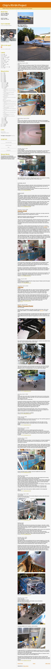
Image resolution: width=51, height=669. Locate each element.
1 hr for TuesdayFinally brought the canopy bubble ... (8, 93)
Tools (2, 63)
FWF (2, 58)
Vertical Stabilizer (4, 64)
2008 (3, 125)
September (5, 85)
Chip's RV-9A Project (14, 5)
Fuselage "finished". (4, 56)
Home (34, 663)
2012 (3, 79)
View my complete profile (5, 49)
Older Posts (47, 663)
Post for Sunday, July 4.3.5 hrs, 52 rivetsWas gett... (8, 114)
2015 (3, 76)
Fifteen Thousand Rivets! (25, 306)
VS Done (2, 65)
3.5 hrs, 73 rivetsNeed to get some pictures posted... (8, 107)
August (4, 86)
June (4, 117)
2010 (3, 81)
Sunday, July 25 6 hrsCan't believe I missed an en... (8, 95)
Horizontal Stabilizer (4, 59)
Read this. (13, 135)
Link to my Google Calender (6, 25)
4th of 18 (41, 310)
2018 (3, 72)
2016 (3, 75)
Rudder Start (3, 62)
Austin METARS (8, 142)
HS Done (2, 60)
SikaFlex (45, 226)
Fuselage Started (4, 57)
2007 (3, 126)
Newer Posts (20, 663)
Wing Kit (2, 67)
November (5, 83)
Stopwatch (9, 150)
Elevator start (3, 55)
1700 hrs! (20, 287)
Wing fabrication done (5, 66)
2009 (3, 124)
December (5, 82)
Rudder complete (4, 61)
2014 (3, 77)
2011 (3, 80)
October (4, 84)
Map (8, 147)
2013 (3, 78)
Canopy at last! (22, 211)
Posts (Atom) (25, 666)
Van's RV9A (3, 131)
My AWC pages (8, 145)
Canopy (21, 301)
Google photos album (5, 132)
